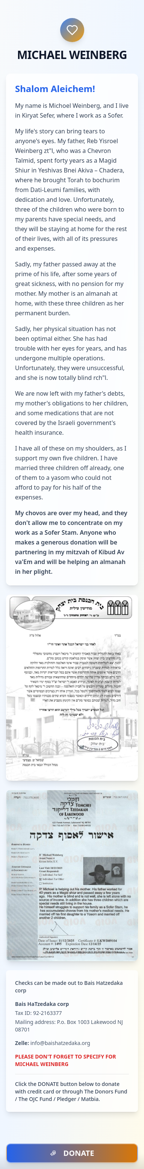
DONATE (72, 1153)
